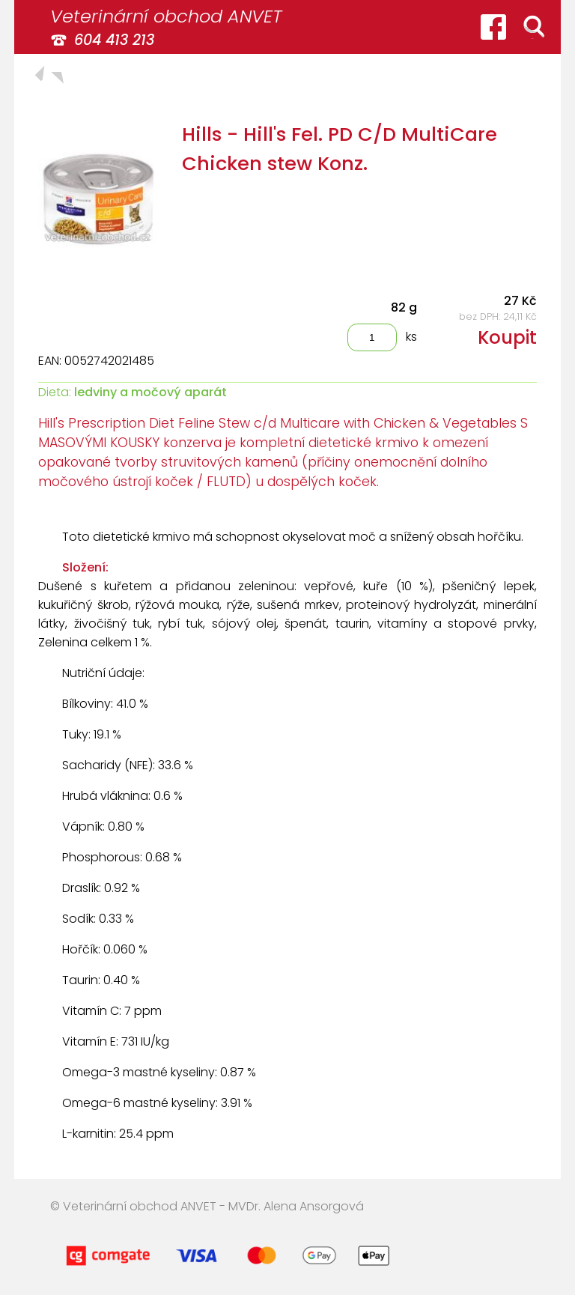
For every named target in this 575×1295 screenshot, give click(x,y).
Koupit (507, 337)
